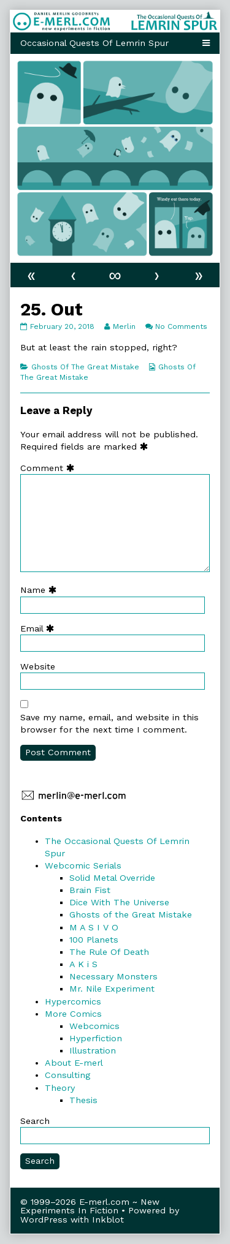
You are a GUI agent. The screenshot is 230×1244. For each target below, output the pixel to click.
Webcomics (94, 1026)
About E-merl (74, 1063)
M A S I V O (93, 927)
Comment (50, 468)
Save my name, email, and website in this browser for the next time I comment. (109, 723)
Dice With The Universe (119, 902)
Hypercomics (73, 1001)
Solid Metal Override (112, 878)
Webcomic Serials (83, 865)
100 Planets (93, 939)
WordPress (43, 1219)
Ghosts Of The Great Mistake (85, 367)
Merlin (124, 326)
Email (39, 628)
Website (37, 666)
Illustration (92, 1050)
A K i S (83, 964)
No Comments (181, 326)
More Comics (73, 1014)
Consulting (67, 1075)
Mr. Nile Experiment (112, 988)
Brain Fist (89, 890)
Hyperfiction (95, 1038)
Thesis (83, 1100)
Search (35, 1121)
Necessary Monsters (113, 976)
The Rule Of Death (109, 952)
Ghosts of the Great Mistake (130, 914)
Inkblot (108, 1219)
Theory (60, 1088)
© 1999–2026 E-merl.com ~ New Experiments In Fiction (89, 1206)
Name (41, 590)
